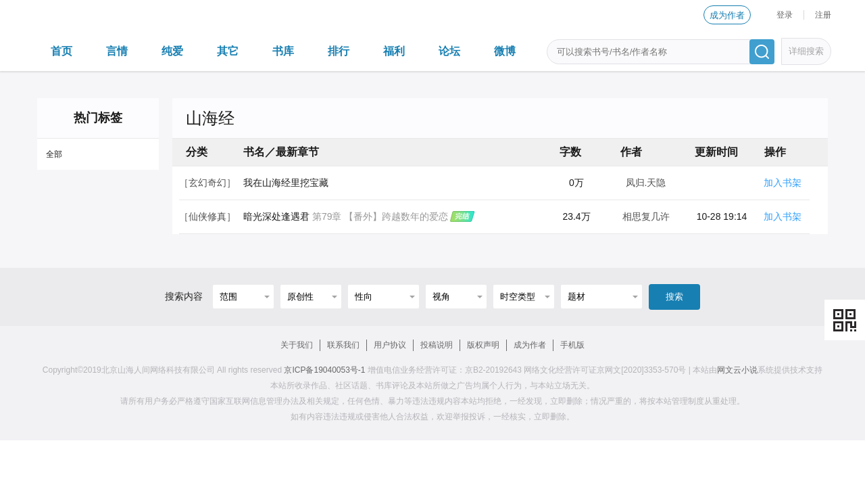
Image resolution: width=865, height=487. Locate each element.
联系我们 (343, 345)
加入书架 (782, 182)
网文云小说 (737, 370)
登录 (784, 15)
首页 (61, 51)
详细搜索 (806, 51)
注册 (823, 15)
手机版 (572, 345)
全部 (54, 154)
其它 (228, 51)
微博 (505, 51)
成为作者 (727, 15)
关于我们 (296, 345)
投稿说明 (436, 345)
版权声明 (483, 345)
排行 (338, 51)
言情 (117, 51)
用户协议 (390, 345)
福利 (394, 51)
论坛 (449, 51)
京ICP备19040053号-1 (324, 370)
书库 (283, 51)
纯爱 (172, 51)
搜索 (674, 297)
